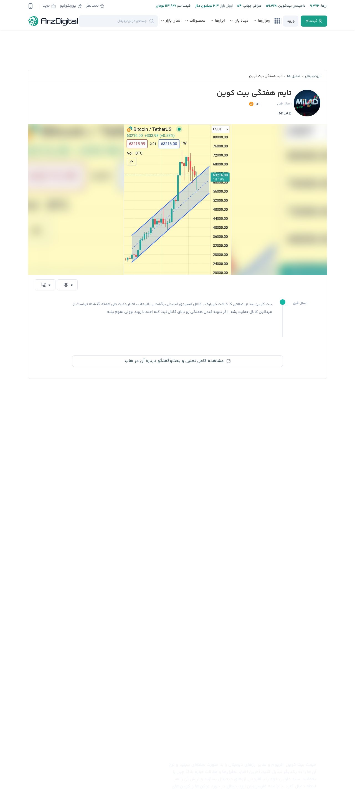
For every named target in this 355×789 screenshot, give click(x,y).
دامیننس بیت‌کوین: (291, 6)
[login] (290, 21)
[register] (314, 21)
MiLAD (285, 113)
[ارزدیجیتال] (53, 21)
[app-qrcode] (30, 6)
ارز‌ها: (323, 6)
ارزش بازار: (226, 6)
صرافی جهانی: (252, 6)
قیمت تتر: (183, 6)
